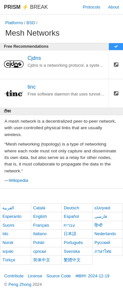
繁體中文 (72, 259)
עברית (69, 225)
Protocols (91, 7)
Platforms (14, 22)
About (113, 7)
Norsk (7, 242)
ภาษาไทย (103, 251)
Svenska (72, 251)
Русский (102, 242)
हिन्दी (98, 225)
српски (39, 251)
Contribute (14, 275)
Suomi (8, 225)
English (40, 216)
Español (71, 216)
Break (26, 7)
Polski (38, 242)
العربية (8, 207)
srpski (7, 251)
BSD (31, 22)
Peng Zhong (20, 284)
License (35, 275)
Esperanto (11, 216)
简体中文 (41, 259)
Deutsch (71, 207)
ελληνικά (102, 207)
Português (73, 242)
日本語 (70, 233)
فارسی (100, 216)
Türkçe (8, 259)
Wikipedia (18, 180)
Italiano (40, 233)
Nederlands (105, 233)
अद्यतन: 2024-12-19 (92, 275)
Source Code (59, 275)
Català (39, 207)
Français (41, 225)
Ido (5, 233)
